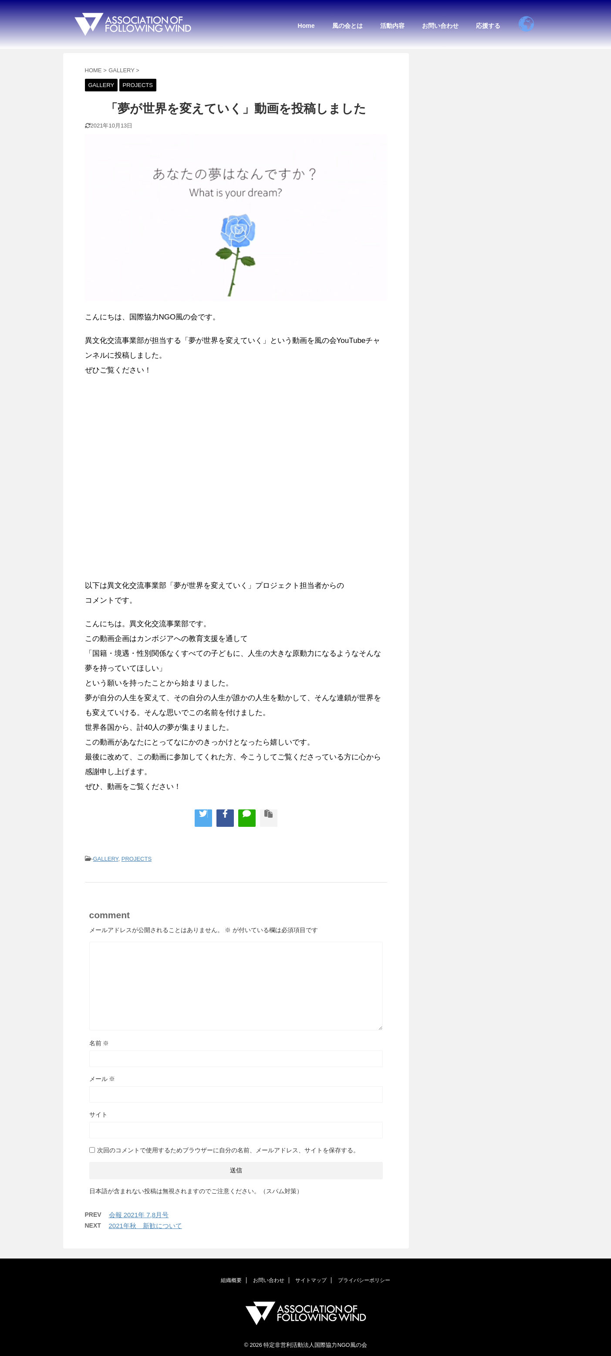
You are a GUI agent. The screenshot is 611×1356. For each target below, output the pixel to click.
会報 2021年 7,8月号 (139, 1214)
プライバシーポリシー (364, 1279)
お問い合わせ (440, 25)
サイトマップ (311, 1279)
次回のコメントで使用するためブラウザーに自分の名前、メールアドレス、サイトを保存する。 (228, 1150)
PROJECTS (137, 859)
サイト (98, 1114)
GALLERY (105, 859)
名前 (99, 1043)
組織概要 (231, 1279)
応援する (488, 25)
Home (306, 25)
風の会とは (347, 25)
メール (102, 1078)
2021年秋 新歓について (145, 1225)
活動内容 (392, 25)
